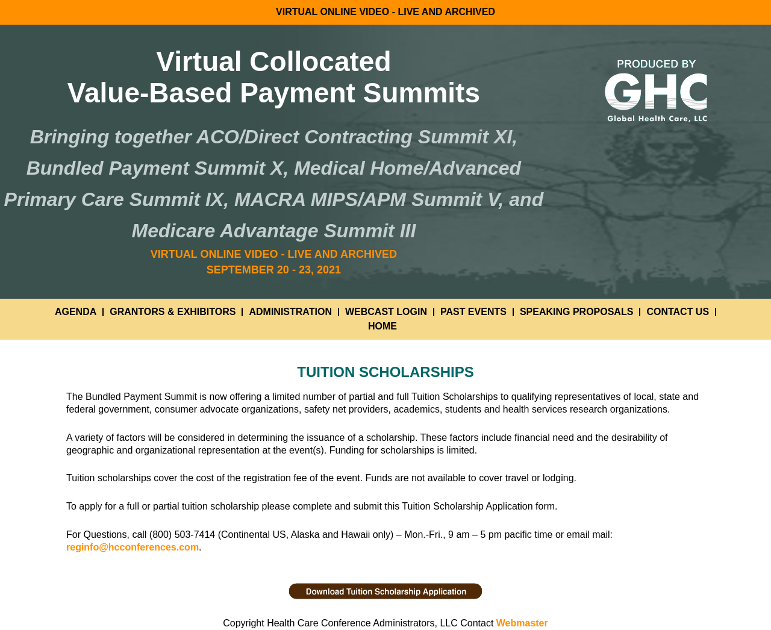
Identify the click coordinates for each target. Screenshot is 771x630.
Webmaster (522, 623)
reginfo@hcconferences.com (132, 547)
